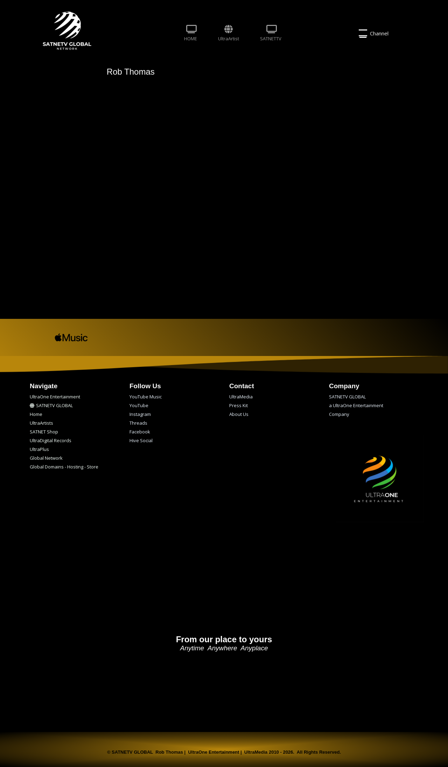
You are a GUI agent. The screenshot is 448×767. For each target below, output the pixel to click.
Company (339, 414)
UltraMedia (241, 396)
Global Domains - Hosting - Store (64, 467)
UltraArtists (41, 423)
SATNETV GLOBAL (51, 405)
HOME (190, 33)
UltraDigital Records (50, 440)
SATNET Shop (44, 432)
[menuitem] (191, 34)
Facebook (140, 432)
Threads (138, 423)
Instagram (140, 414)
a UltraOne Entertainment (356, 405)
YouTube (139, 405)
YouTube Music (146, 396)
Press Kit (238, 405)
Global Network (46, 458)
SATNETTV (270, 33)
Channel (373, 33)
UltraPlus (39, 449)
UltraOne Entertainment (55, 396)
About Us (238, 414)
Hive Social (141, 440)
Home (36, 414)
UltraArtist (228, 33)
